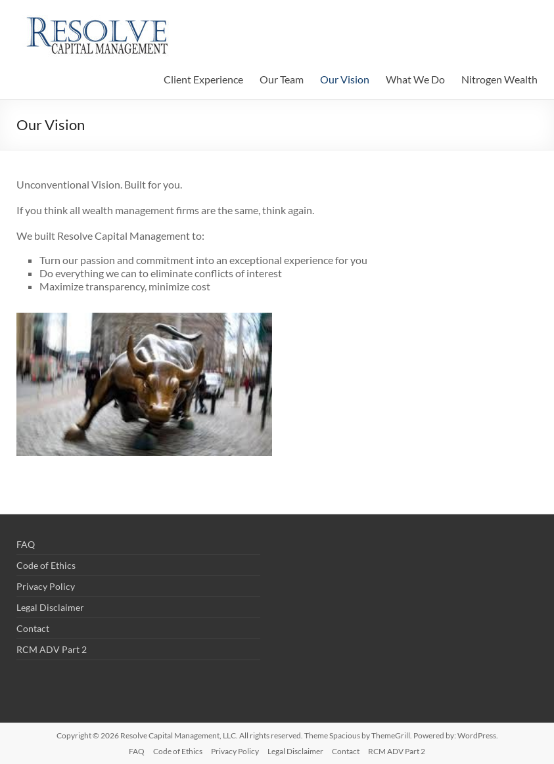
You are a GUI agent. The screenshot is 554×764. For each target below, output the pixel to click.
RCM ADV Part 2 (51, 649)
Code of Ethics (46, 565)
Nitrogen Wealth (499, 79)
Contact (32, 628)
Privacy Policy (45, 586)
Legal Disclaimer (50, 607)
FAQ (25, 544)
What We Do (415, 79)
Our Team (282, 79)
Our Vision (344, 79)
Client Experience (203, 79)
